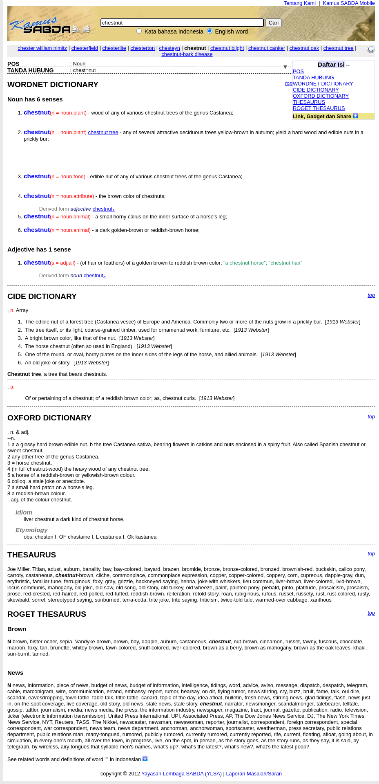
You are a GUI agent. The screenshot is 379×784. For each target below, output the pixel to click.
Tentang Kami (300, 3)
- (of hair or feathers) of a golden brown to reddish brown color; (163, 263)
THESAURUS (309, 102)
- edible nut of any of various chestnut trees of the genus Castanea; (133, 176)
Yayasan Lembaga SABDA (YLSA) (181, 774)
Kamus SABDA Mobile (349, 3)
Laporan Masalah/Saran (254, 774)
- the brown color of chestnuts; (95, 196)
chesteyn (169, 48)
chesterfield (84, 48)
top (288, 83)
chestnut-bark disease (186, 54)
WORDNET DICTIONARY (323, 84)
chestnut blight (227, 48)
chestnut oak (304, 48)
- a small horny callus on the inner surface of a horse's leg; (125, 216)
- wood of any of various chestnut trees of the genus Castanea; (128, 113)
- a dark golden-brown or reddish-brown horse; (112, 230)
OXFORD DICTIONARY (321, 96)
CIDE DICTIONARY (316, 90)
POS (298, 71)
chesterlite (114, 48)
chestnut (104, 209)
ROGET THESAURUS (319, 108)
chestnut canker (266, 48)
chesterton (142, 48)
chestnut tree (338, 48)
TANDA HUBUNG (313, 77)
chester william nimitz (42, 48)
